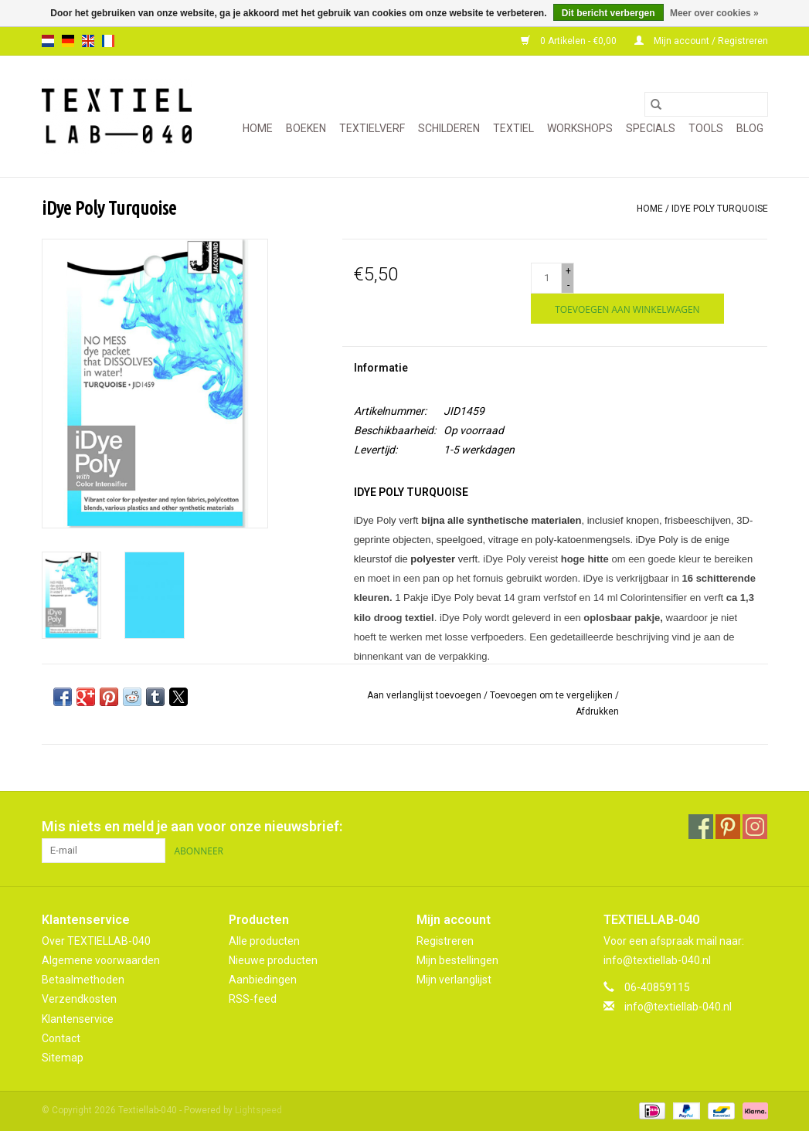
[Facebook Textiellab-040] (700, 826)
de (68, 41)
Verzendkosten (79, 999)
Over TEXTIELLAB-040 (96, 941)
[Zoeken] (706, 104)
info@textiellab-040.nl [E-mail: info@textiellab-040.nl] (678, 1006)
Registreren (445, 941)
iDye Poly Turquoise (719, 208)
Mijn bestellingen (457, 960)
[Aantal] (546, 278)
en (88, 41)
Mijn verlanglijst (453, 979)
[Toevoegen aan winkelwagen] (627, 309)
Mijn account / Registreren (701, 41)
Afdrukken (597, 711)
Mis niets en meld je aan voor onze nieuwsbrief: (192, 826)
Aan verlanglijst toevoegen (425, 695)
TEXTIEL (513, 128)
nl (48, 41)
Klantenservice (78, 1019)
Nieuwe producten (273, 960)
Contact (61, 1038)
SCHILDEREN (449, 128)
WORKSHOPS (580, 128)
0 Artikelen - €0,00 (570, 41)
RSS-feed (253, 999)
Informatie (381, 368)
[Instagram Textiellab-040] (755, 826)
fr (108, 41)
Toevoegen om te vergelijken (552, 695)
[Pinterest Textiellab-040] (728, 826)
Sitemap (62, 1057)
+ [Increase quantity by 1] (568, 271)
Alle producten (264, 941)
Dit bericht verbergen (608, 13)
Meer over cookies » (714, 13)
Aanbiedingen (263, 979)
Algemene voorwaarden (101, 960)
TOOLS (705, 128)
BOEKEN (306, 128)
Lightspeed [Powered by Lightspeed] (258, 1110)
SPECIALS (650, 128)
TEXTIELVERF (372, 128)
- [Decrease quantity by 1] (568, 285)
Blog (749, 128)
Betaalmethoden (83, 979)
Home (258, 128)
